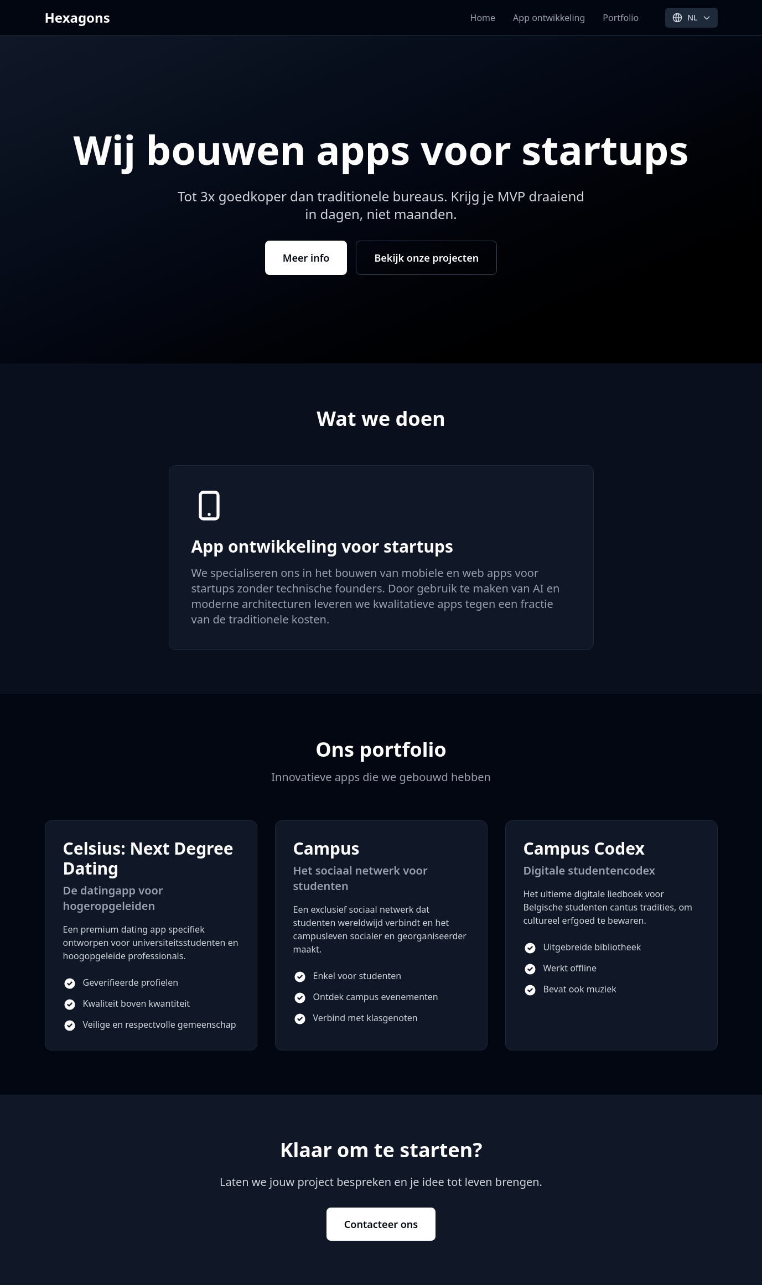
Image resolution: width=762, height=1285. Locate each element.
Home (483, 18)
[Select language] (691, 18)
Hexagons (77, 18)
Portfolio (621, 18)
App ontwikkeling (549, 18)
